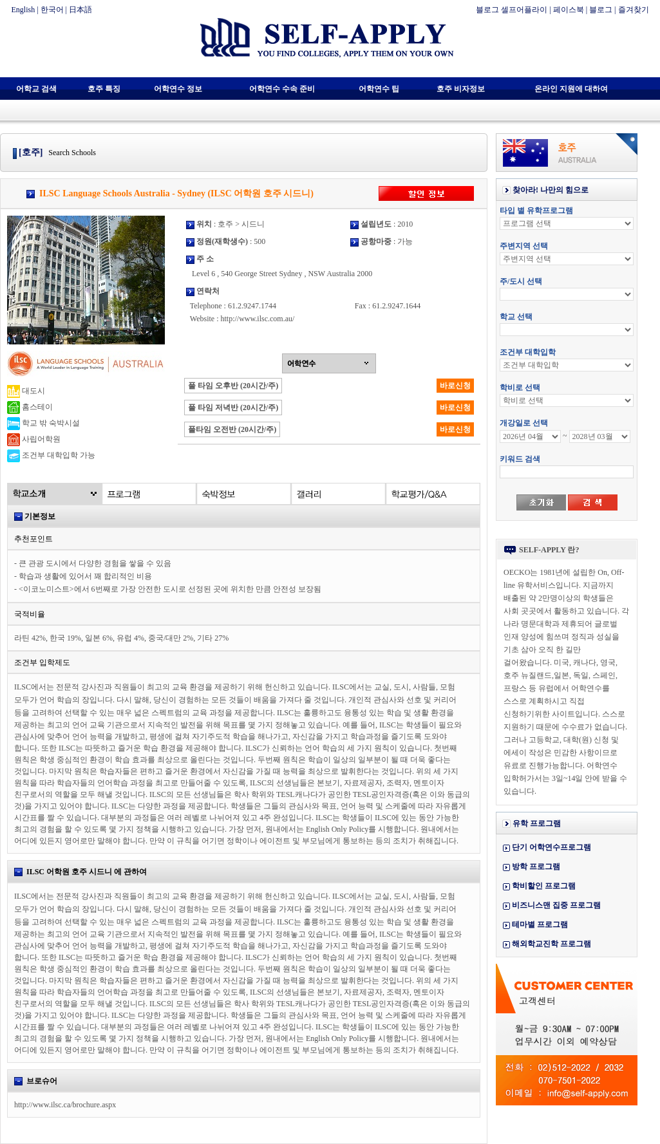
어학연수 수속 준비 (282, 88)
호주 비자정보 (461, 88)
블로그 (600, 9)
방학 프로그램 (536, 866)
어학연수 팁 (379, 88)
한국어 (52, 9)
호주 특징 (104, 88)
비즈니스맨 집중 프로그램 (556, 905)
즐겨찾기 (633, 9)
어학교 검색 (36, 88)
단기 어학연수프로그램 (551, 847)
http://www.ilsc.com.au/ (257, 318)
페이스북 (568, 9)
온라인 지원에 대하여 (571, 88)
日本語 (80, 9)
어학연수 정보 (178, 88)
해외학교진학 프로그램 (551, 943)
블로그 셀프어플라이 (511, 9)
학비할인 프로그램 (544, 885)
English (23, 9)
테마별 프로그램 (540, 924)
